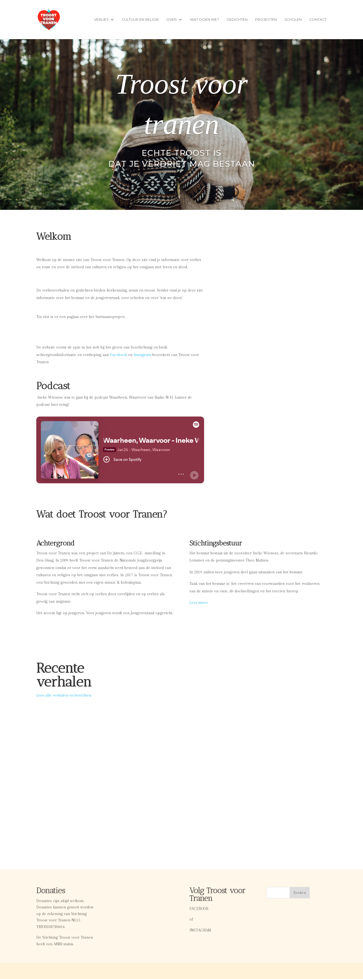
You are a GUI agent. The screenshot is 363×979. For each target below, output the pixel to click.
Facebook (118, 354)
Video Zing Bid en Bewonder (156, 734)
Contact (318, 20)
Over (171, 20)
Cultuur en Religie (140, 20)
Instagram (142, 354)
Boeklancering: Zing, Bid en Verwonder (269, 737)
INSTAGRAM (200, 930)
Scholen (293, 20)
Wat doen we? (204, 20)
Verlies (101, 20)
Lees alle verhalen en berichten (63, 695)
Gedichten (237, 20)
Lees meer (198, 602)
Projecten (266, 20)
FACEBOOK (198, 908)
